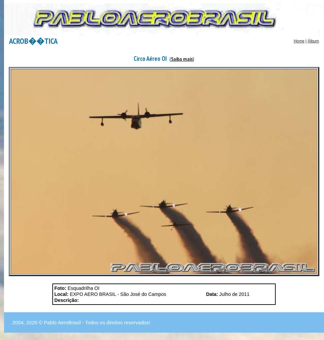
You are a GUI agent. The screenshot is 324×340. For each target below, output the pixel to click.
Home (299, 41)
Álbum (313, 41)
